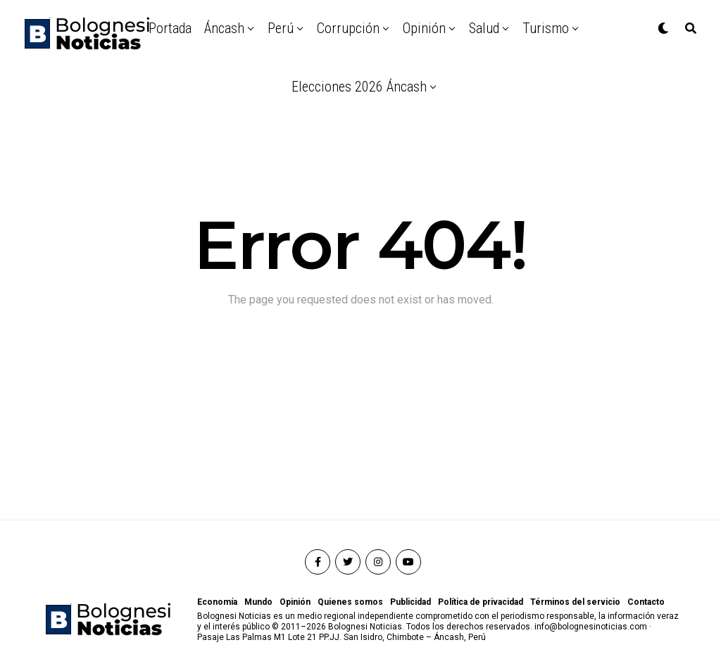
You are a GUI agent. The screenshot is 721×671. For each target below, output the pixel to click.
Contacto (646, 602)
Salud (484, 28)
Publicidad (410, 602)
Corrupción (348, 28)
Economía (217, 602)
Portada (170, 28)
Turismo (545, 28)
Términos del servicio (575, 602)
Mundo (258, 602)
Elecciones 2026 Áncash (359, 86)
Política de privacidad (480, 602)
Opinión (424, 28)
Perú (281, 28)
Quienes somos (350, 602)
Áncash (224, 28)
